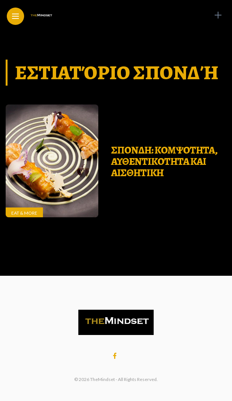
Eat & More (24, 213)
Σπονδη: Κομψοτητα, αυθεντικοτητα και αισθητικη (164, 161)
